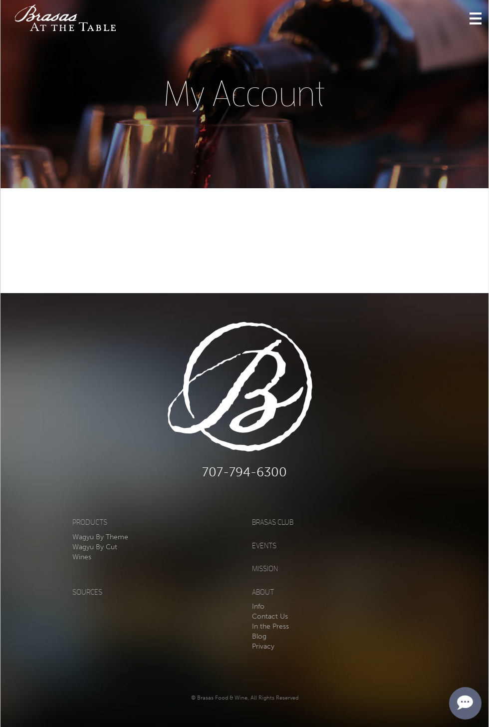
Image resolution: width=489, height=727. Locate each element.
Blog (259, 636)
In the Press (270, 626)
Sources (87, 592)
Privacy (263, 646)
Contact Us (270, 616)
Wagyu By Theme (100, 537)
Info (258, 606)
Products (89, 522)
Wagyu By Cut (94, 547)
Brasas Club (272, 522)
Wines (81, 557)
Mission (265, 569)
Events (264, 546)
